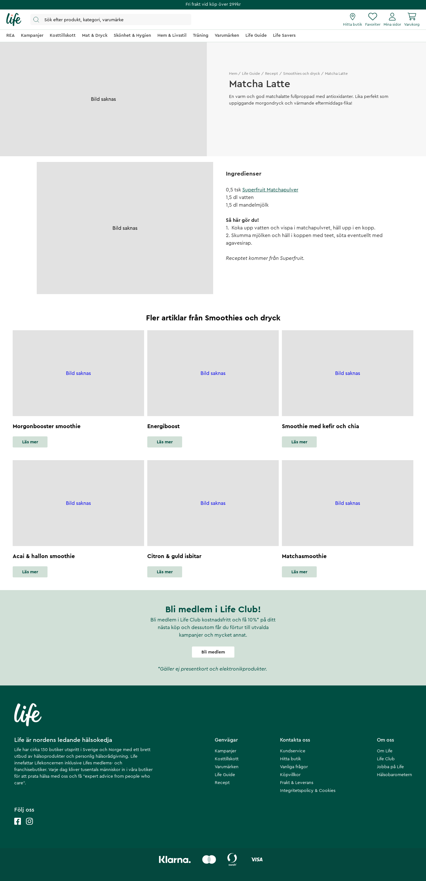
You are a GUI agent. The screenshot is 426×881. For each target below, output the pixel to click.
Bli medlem (213, 652)
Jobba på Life (390, 767)
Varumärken (226, 767)
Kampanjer (225, 751)
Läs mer (30, 442)
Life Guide (251, 73)
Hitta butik (290, 759)
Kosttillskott (226, 759)
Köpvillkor (290, 775)
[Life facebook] (17, 827)
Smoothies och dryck (301, 73)
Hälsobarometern (394, 775)
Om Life (384, 751)
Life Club (386, 759)
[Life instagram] (29, 827)
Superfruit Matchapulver (270, 189)
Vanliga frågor (294, 767)
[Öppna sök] (111, 19)
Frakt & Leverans (296, 783)
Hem (233, 73)
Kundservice (292, 751)
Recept (271, 73)
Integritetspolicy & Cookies (307, 790)
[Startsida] (13, 19)
